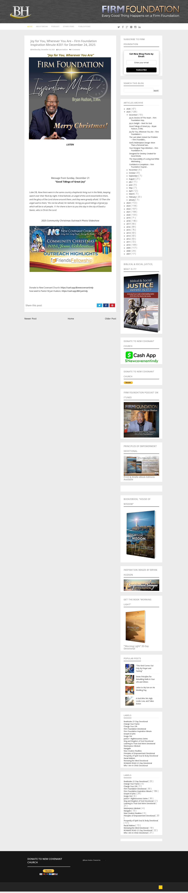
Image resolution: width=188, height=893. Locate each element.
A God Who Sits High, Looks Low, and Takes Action (145, 702)
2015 (128, 231)
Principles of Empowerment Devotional (139, 755)
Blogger (103, 861)
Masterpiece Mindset (132, 747)
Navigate (127, 750)
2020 (128, 216)
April (131, 192)
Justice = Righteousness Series (136, 740)
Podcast (55, 27)
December (133, 116)
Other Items (69, 27)
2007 (128, 255)
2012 (128, 240)
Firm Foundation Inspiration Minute (138, 733)
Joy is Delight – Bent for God (140, 124)
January (132, 201)
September (133, 177)
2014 (128, 234)
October (132, 174)
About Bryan (41, 27)
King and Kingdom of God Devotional (138, 742)
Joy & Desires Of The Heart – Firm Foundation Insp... (142, 120)
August (132, 180)
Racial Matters (129, 760)
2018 (128, 222)
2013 (128, 237)
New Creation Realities (133, 752)
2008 (128, 252)
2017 (128, 225)
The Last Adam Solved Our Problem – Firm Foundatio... (143, 139)
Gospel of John (129, 735)
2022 (128, 210)
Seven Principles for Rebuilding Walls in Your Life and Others (145, 681)
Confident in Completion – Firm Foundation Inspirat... (141, 167)
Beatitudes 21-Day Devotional (136, 723)
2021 (128, 213)
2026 (128, 110)
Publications (85, 27)
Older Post (110, 320)
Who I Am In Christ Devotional (136, 767)
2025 (128, 113)
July (130, 183)
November (133, 171)
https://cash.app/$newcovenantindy (77, 289)
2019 (128, 219)
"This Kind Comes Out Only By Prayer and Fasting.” (144, 670)
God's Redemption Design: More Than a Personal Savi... (142, 145)
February (132, 198)
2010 (128, 246)
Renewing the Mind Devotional (136, 762)
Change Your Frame (131, 725)
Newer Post (30, 320)
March (131, 195)
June (131, 186)
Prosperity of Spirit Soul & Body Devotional (141, 757)
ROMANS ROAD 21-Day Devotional (138, 764)
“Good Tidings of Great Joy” (70, 183)
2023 (128, 207)
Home (28, 27)
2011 (128, 243)
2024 (128, 204)
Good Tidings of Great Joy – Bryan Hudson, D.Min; (142, 129)
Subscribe (141, 71)
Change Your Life (130, 728)
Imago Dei (128, 737)
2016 (128, 228)
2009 (128, 249)
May (131, 189)
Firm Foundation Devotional (135, 730)
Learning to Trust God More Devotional (139, 745)
